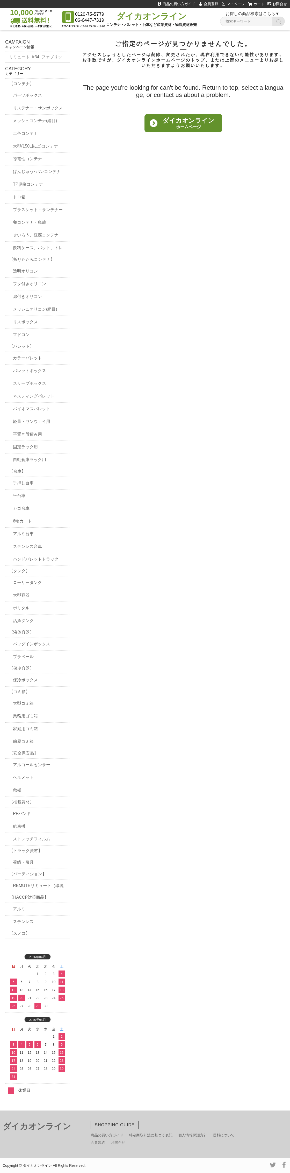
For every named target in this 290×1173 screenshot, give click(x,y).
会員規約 (98, 1142)
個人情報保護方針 (192, 1135)
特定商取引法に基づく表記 (150, 1135)
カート (258, 4)
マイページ (236, 4)
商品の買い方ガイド (176, 4)
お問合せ (277, 4)
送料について (224, 1135)
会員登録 (211, 4)
